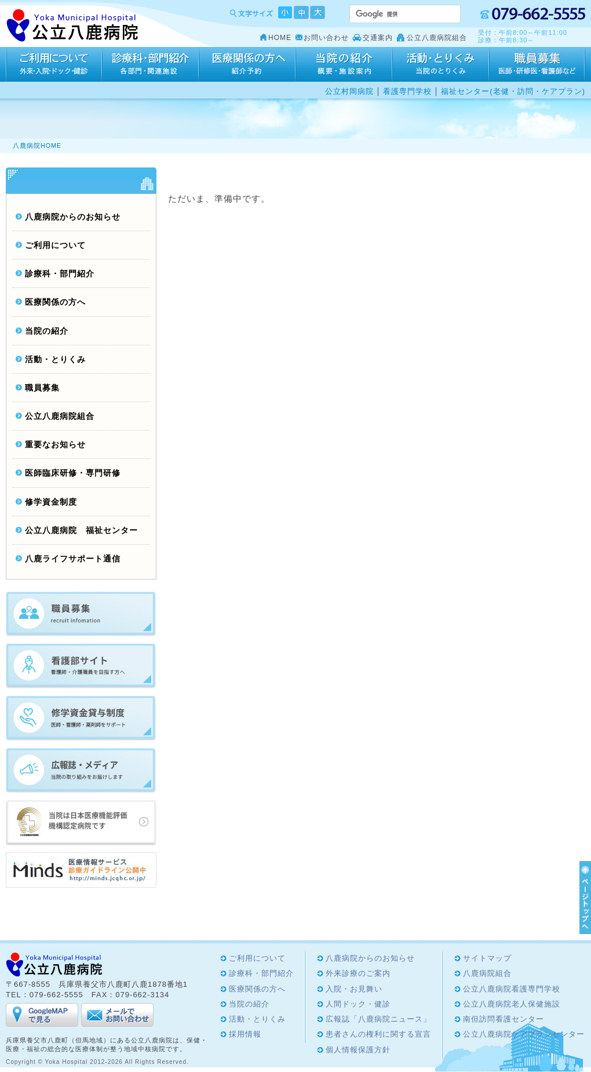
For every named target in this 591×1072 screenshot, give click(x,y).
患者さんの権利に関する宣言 (378, 1034)
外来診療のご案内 (358, 973)
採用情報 (537, 64)
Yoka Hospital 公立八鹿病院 (73, 26)
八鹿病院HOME (37, 145)
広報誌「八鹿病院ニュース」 (378, 1019)
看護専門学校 (407, 91)
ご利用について (54, 64)
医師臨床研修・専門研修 (73, 473)
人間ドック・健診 (358, 1004)
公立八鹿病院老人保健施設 (511, 1004)
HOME (279, 38)
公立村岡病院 (349, 91)
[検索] (391, 14)
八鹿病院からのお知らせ (73, 217)
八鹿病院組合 (487, 973)
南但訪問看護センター (503, 1019)
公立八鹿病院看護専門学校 (511, 989)
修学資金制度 (51, 502)
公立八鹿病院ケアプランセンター (524, 1034)
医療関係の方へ (247, 64)
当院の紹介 (344, 64)
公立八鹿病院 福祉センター (81, 530)
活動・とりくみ (440, 64)
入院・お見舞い (354, 989)
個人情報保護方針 (358, 1049)
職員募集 (42, 388)
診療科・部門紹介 (150, 64)
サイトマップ (487, 958)
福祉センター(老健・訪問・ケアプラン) (513, 91)
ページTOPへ (583, 897)
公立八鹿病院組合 (437, 38)
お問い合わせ (326, 38)
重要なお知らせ (55, 444)
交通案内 (378, 38)
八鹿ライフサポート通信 (73, 559)
